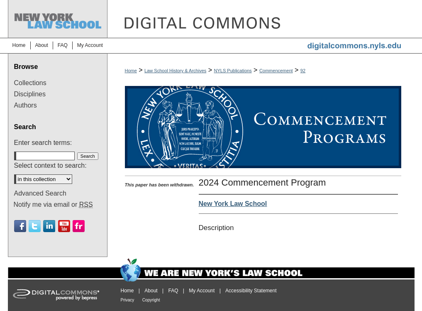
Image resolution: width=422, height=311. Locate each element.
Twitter (35, 226)
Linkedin (49, 226)
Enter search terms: (43, 142)
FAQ (173, 291)
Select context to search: (50, 165)
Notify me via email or (53, 204)
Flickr (79, 226)
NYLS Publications (233, 70)
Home (131, 70)
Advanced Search (40, 193)
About (150, 291)
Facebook (20, 226)
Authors (25, 105)
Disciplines (30, 94)
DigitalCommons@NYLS (261, 19)
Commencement (276, 70)
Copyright (151, 300)
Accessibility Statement (250, 291)
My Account (202, 291)
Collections (30, 82)
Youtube (64, 226)
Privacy (127, 300)
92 (302, 70)
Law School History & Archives (175, 70)
